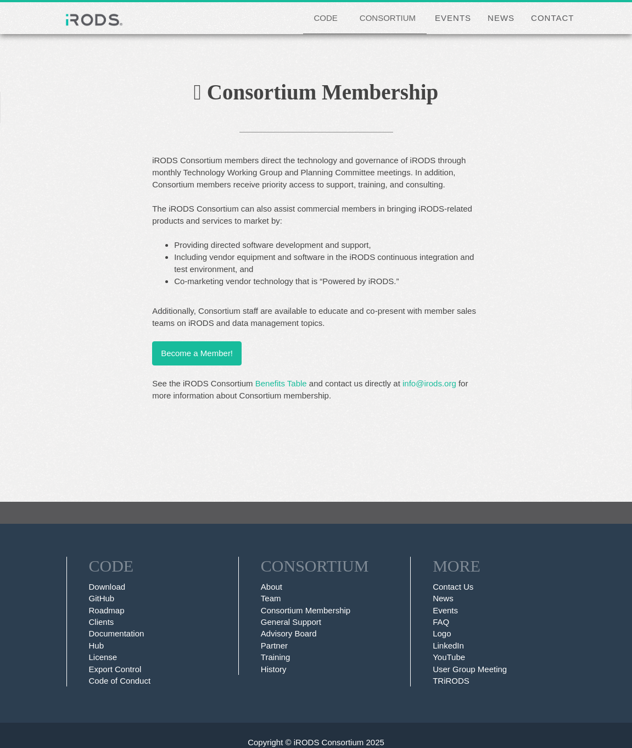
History (274, 669)
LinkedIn (448, 645)
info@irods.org (429, 383)
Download (107, 586)
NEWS (501, 18)
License (103, 657)
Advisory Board (289, 633)
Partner (274, 645)
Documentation (116, 633)
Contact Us (453, 586)
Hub (96, 645)
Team (271, 598)
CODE (326, 18)
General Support (291, 622)
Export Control (115, 669)
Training (275, 657)
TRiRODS (451, 680)
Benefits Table (281, 383)
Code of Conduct (120, 680)
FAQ (441, 622)
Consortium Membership (305, 610)
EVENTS (453, 18)
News (443, 598)
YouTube (449, 657)
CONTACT (552, 18)
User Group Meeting (470, 669)
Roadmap (107, 610)
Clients (101, 622)
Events (445, 610)
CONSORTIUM (388, 18)
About (271, 586)
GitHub (102, 598)
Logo (442, 633)
